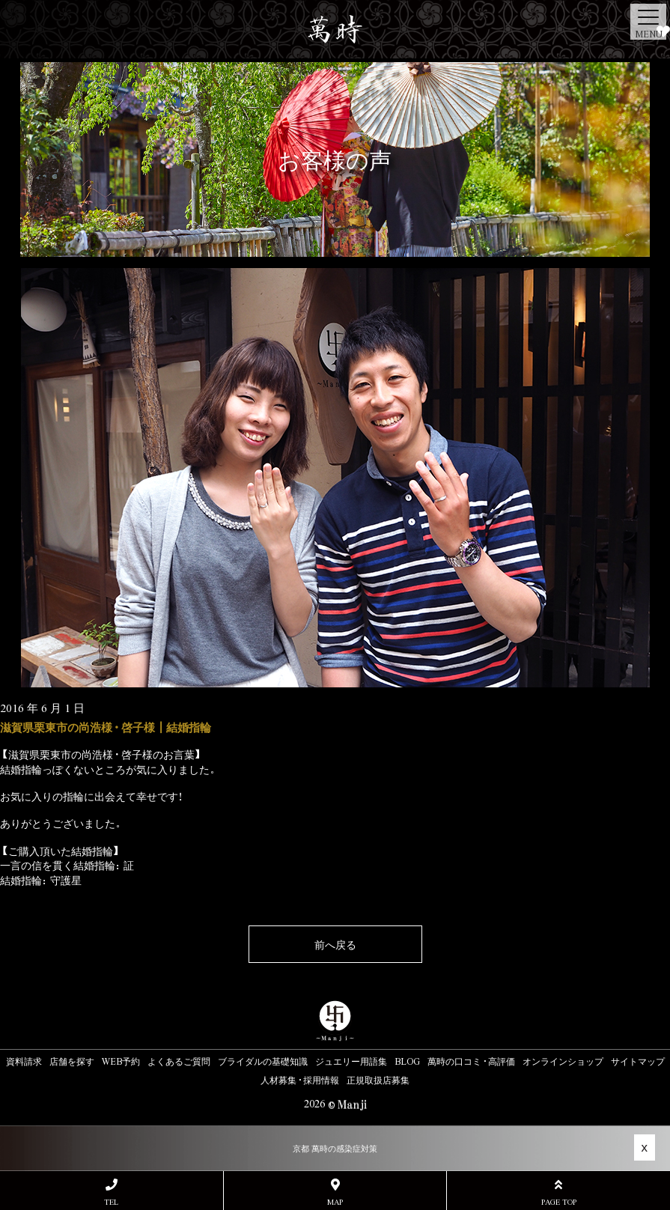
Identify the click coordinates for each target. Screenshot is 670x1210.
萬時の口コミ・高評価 (471, 1061)
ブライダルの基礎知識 (263, 1061)
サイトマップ (638, 1061)
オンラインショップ (563, 1061)
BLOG (407, 1061)
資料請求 (24, 1061)
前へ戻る (335, 944)
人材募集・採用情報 (300, 1080)
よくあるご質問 (178, 1061)
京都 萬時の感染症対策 (335, 1148)
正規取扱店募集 (378, 1080)
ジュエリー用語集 (351, 1061)
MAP (335, 1192)
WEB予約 (121, 1061)
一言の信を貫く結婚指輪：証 (67, 865)
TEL (111, 1192)
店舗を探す (71, 1061)
